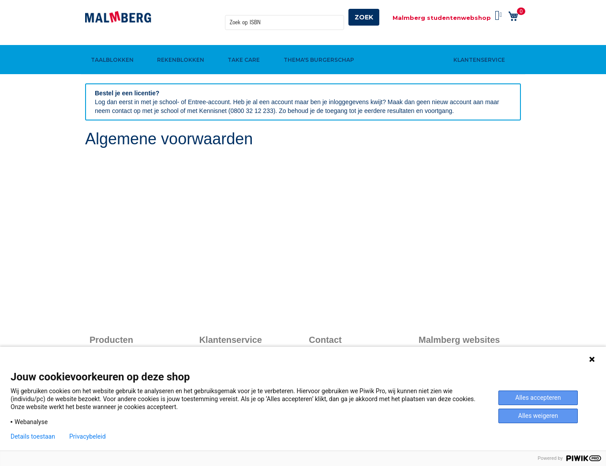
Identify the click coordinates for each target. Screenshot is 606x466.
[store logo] (118, 17)
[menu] (303, 45)
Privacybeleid (87, 436)
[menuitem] (111, 45)
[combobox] (284, 17)
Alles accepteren (538, 397)
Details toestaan (33, 436)
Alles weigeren (538, 415)
